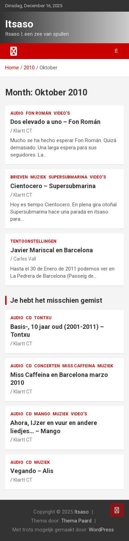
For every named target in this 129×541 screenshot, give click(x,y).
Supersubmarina (68, 177)
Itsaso (19, 24)
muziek (38, 177)
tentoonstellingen (33, 241)
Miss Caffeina (78, 366)
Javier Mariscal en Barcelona (51, 250)
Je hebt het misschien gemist (56, 300)
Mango (42, 414)
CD (29, 317)
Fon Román (38, 113)
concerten (47, 366)
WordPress (101, 530)
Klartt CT (22, 131)
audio (16, 113)
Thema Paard (76, 521)
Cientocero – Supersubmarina (53, 185)
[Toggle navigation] (13, 51)
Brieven (19, 177)
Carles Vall (24, 259)
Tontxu (42, 317)
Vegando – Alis (31, 470)
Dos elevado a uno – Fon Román (55, 121)
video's (62, 113)
